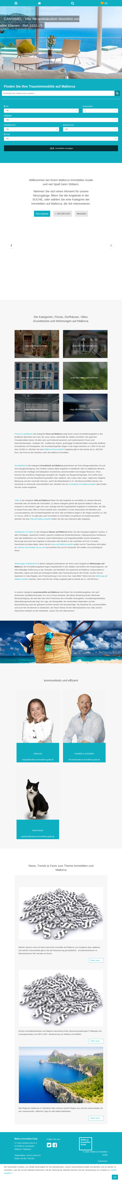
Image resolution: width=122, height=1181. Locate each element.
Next (112, 247)
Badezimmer (68, 125)
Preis (7, 134)
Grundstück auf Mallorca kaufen (82, 484)
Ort (6, 106)
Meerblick (81, 213)
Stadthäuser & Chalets (24, 532)
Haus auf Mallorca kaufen (62, 544)
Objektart (8, 115)
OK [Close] (114, 1177)
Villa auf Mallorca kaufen (40, 519)
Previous (10, 247)
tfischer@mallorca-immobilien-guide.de (84, 760)
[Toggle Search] (72, 3)
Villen (17, 500)
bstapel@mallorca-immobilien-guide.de (37, 760)
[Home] (49, 3)
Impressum (102, 1161)
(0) (104, 3)
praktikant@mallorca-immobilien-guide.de (37, 836)
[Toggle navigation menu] (26, 3)
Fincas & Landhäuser (24, 434)
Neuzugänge (42, 213)
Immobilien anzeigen (61, 148)
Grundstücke (20, 465)
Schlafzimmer (10, 125)
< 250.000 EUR (62, 213)
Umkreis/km (88, 106)
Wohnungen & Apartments (26, 563)
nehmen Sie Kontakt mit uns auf (31, 547)
